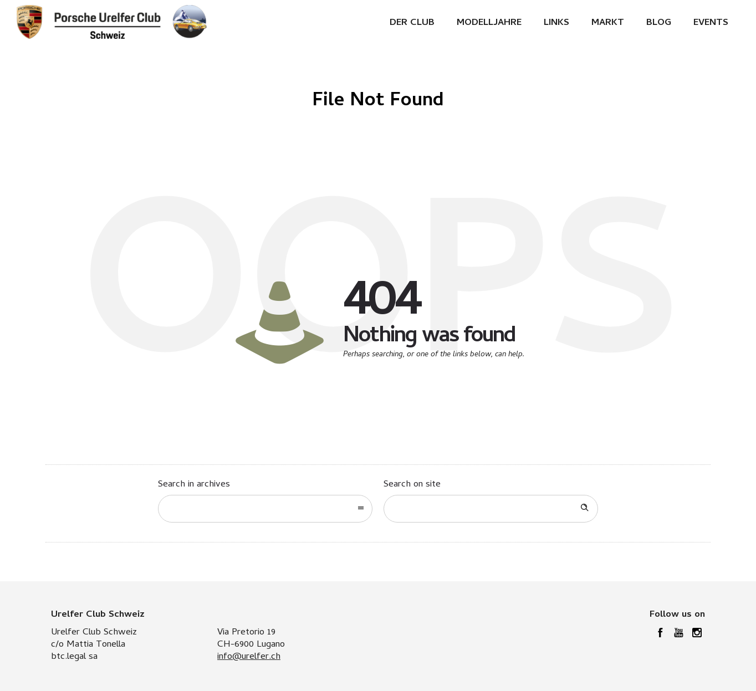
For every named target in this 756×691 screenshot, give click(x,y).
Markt (607, 23)
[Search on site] (491, 509)
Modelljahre (489, 23)
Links (556, 23)
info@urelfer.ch (248, 657)
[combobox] (265, 509)
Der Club (412, 23)
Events (710, 23)
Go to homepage (424, 390)
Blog (658, 23)
